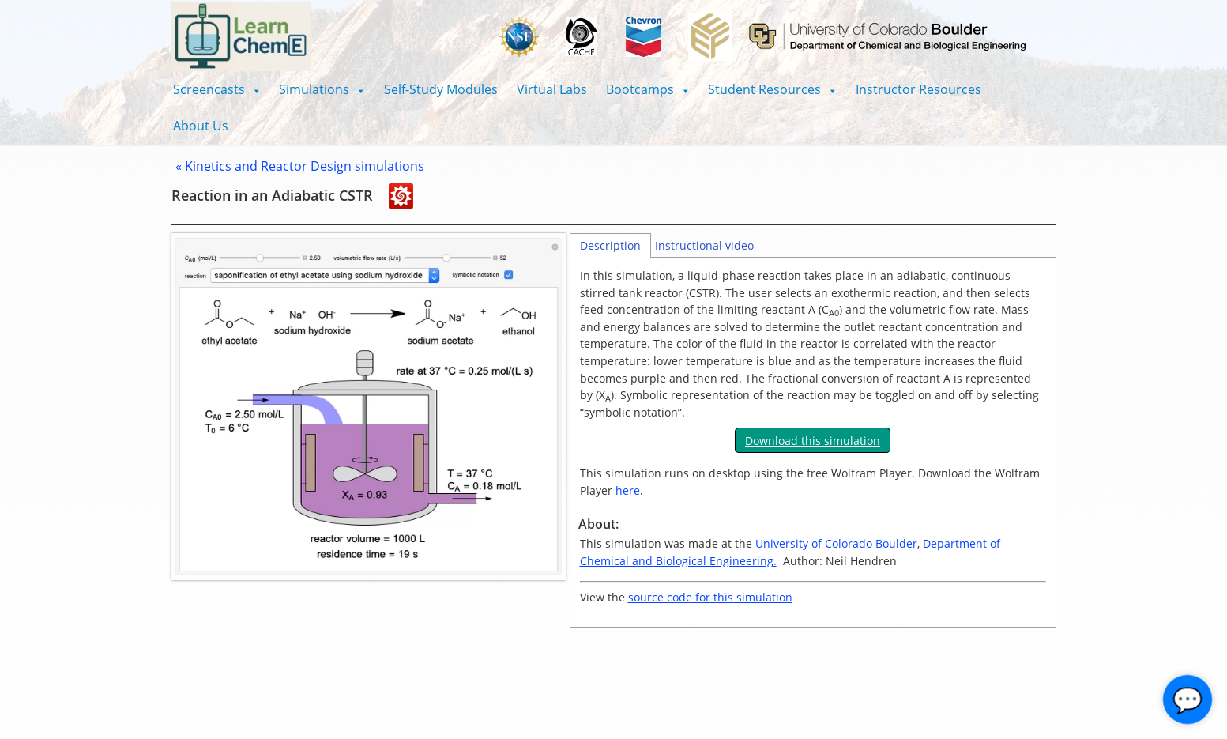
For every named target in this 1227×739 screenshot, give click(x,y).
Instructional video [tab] (704, 245)
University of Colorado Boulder (836, 543)
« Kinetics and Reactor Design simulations (299, 166)
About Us (200, 125)
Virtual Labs (552, 89)
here (627, 490)
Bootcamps (648, 89)
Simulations (322, 89)
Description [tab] (610, 245)
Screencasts (217, 89)
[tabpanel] (813, 443)
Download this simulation (812, 440)
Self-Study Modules (441, 89)
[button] (217, 89)
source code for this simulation (710, 597)
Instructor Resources (918, 89)
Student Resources (772, 89)
